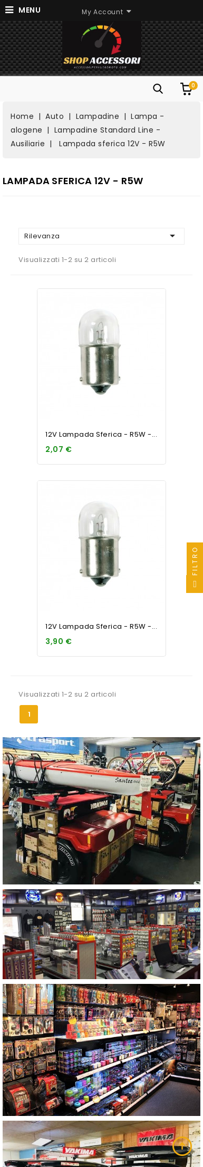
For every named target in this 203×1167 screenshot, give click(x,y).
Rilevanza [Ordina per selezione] (101, 235)
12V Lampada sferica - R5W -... (101, 434)
